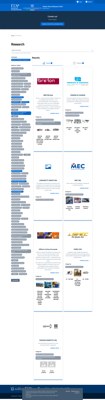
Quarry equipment (16, 205)
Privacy (68, 391)
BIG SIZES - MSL (86, 129)
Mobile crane (25, 173)
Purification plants (16, 199)
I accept (77, 392)
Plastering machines (23, 184)
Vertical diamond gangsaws (18, 263)
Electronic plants (15, 130)
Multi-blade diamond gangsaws (19, 179)
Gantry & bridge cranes (17, 146)
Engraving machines (25, 130)
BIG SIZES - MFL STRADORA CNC (77, 130)
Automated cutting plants (17, 68)
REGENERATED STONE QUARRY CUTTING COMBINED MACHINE (56, 296)
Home (12, 35)
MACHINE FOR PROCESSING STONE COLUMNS (48, 295)
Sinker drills (24, 219)
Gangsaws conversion (16, 144)
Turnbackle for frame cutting (18, 257)
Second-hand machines (17, 213)
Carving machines (15, 95)
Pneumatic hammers (16, 186)
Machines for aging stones (17, 163)
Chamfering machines (16, 99)
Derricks (15, 116)
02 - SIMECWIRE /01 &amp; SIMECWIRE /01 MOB (77, 283)
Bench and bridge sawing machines (19, 81)
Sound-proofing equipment (18, 224)
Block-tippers (27, 86)
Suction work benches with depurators (20, 245)
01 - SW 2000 (69, 280)
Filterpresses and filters (17, 135)
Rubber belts (26, 208)
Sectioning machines (16, 216)
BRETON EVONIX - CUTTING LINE (47, 138)
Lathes (27, 155)
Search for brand (16, 50)
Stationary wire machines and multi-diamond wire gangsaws (20, 236)
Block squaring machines (17, 86)
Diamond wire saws (16, 124)
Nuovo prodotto (43, 372)
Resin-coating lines (25, 205)
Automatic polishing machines (18, 78)
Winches (15, 274)
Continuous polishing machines (18, 104)
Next (62, 135)
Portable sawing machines (17, 189)
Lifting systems (15, 157)
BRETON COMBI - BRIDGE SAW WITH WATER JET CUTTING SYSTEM (39, 141)
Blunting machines (16, 89)
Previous (34, 135)
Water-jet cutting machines (18, 268)
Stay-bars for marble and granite (19, 239)
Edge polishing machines (24, 127)
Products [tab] (78, 63)
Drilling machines (26, 124)
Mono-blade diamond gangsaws (19, 176)
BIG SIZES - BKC (69, 129)
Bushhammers (25, 89)
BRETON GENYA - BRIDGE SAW (56, 138)
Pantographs (15, 184)
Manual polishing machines (18, 168)
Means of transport (16, 173)
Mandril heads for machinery (18, 166)
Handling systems (77, 208)
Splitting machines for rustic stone (19, 232)
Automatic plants (15, 71)
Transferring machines (17, 255)
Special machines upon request (18, 227)
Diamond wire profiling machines (19, 122)
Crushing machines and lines (69, 208)
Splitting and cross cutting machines (20, 230)
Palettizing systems (85, 208)
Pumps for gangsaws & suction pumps (20, 197)
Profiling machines (16, 194)
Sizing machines (15, 221)
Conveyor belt (26, 107)
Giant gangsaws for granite (17, 149)
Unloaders (14, 260)
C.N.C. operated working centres (19, 92)
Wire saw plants (22, 274)
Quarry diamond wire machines (18, 202)
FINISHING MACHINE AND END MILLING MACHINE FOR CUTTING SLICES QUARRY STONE (39, 298)
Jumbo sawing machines (17, 155)
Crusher (14, 110)
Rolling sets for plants (16, 208)
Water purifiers (15, 266)
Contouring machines (16, 107)
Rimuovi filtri (15, 280)
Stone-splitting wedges (17, 242)
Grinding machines (16, 152)
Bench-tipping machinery (17, 84)
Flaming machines (16, 138)
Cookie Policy (75, 391)
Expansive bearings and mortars (19, 133)
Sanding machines (16, 210)
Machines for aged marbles (18, 160)
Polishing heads (25, 186)
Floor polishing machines (17, 141)
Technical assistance (16, 248)
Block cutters (27, 84)
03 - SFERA (86, 280)
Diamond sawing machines (17, 119)
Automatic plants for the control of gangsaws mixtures (19, 74)
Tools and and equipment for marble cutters (20, 251)
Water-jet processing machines (18, 271)
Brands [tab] (47, 63)
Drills (15, 127)
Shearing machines (16, 219)
